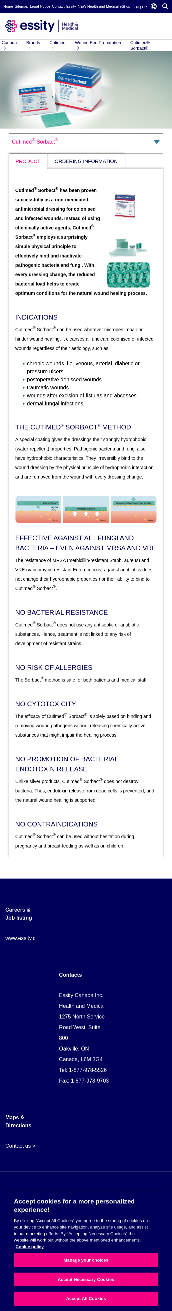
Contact (58, 6)
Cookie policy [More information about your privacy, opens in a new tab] (30, 1246)
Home (8, 6)
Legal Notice (40, 6)
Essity (71, 6)
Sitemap (21, 6)
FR (144, 7)
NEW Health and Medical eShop (104, 6)
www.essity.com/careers (33, 938)
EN (136, 7)
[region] (86, 1251)
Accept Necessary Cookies (86, 1279)
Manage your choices (86, 1260)
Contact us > (20, 1146)
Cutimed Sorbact (35, 141)
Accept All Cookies (86, 1298)
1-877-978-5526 (88, 1070)
